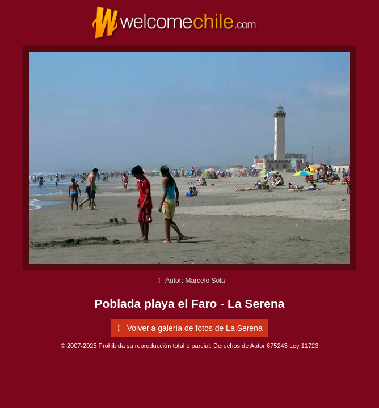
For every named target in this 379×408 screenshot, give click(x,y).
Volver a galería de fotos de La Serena (187, 328)
